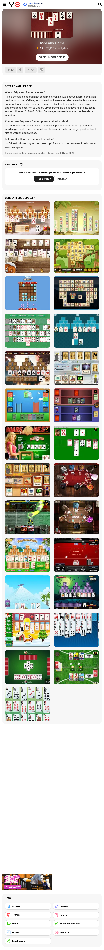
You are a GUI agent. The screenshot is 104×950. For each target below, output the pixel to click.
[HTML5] (28, 915)
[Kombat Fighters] (27, 517)
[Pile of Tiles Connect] (76, 218)
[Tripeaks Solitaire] (76, 331)
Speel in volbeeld (52, 57)
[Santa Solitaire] (27, 630)
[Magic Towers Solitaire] (27, 555)
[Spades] (27, 667)
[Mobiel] (28, 923)
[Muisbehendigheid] (76, 923)
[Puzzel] (28, 932)
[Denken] (76, 906)
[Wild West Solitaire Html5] (27, 256)
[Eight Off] (76, 630)
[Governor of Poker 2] (76, 517)
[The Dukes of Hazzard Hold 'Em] (27, 443)
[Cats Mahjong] (76, 256)
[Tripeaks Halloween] (76, 592)
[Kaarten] (76, 915)
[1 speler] (28, 906)
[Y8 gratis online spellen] (14, 4)
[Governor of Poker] (76, 480)
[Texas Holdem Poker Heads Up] (76, 555)
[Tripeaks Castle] (27, 218)
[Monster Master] (76, 405)
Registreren (44, 178)
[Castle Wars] (27, 405)
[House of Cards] (27, 592)
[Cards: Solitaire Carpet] (27, 331)
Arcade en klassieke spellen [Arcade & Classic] (30, 153)
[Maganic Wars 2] (27, 480)
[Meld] (31, 70)
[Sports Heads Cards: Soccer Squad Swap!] (76, 667)
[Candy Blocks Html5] (27, 293)
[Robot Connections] (76, 293)
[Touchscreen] (28, 941)
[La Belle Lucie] (27, 704)
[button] (14, 147)
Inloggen (62, 178)
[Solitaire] (76, 443)
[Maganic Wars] (76, 368)
